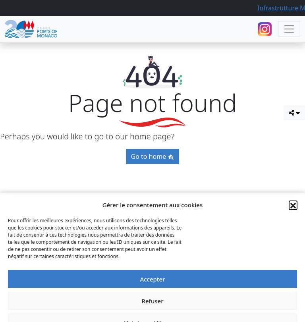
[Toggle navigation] (289, 29)
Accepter (152, 312)
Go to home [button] (152, 156)
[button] (293, 237)
